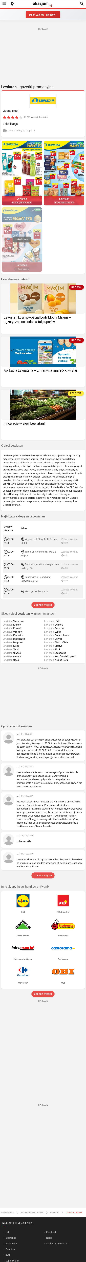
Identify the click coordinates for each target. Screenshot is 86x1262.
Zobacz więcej (43, 605)
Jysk (8, 1255)
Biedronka (11, 1237)
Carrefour (11, 1249)
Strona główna (7, 1212)
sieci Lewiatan (23, 516)
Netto (49, 1237)
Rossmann (11, 1243)
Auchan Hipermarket (57, 1243)
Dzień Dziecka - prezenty (42, 14)
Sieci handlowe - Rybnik (32, 1212)
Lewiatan (54, 1212)
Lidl (7, 1232)
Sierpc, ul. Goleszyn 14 (36, 591)
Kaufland (51, 1232)
